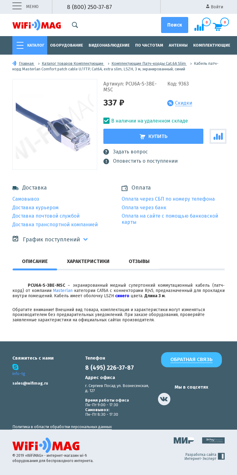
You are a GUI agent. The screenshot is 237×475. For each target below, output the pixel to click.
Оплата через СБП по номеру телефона (168, 199)
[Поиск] (174, 25)
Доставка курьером (35, 207)
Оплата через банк (144, 207)
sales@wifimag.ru (30, 383)
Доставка (29, 188)
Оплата (141, 188)
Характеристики (88, 261)
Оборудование (66, 45)
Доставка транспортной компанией (55, 224)
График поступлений (46, 239)
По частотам (149, 45)
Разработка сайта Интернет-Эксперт (205, 457)
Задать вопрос (125, 152)
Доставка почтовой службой (46, 216)
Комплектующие (211, 45)
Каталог (35, 45)
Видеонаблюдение (109, 45)
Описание (35, 261)
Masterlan (63, 290)
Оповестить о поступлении (140, 161)
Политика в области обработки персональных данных (62, 426)
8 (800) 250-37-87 (89, 6)
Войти (214, 7)
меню (25, 6)
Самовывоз (25, 199)
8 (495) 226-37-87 (109, 367)
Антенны (178, 45)
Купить (153, 136)
